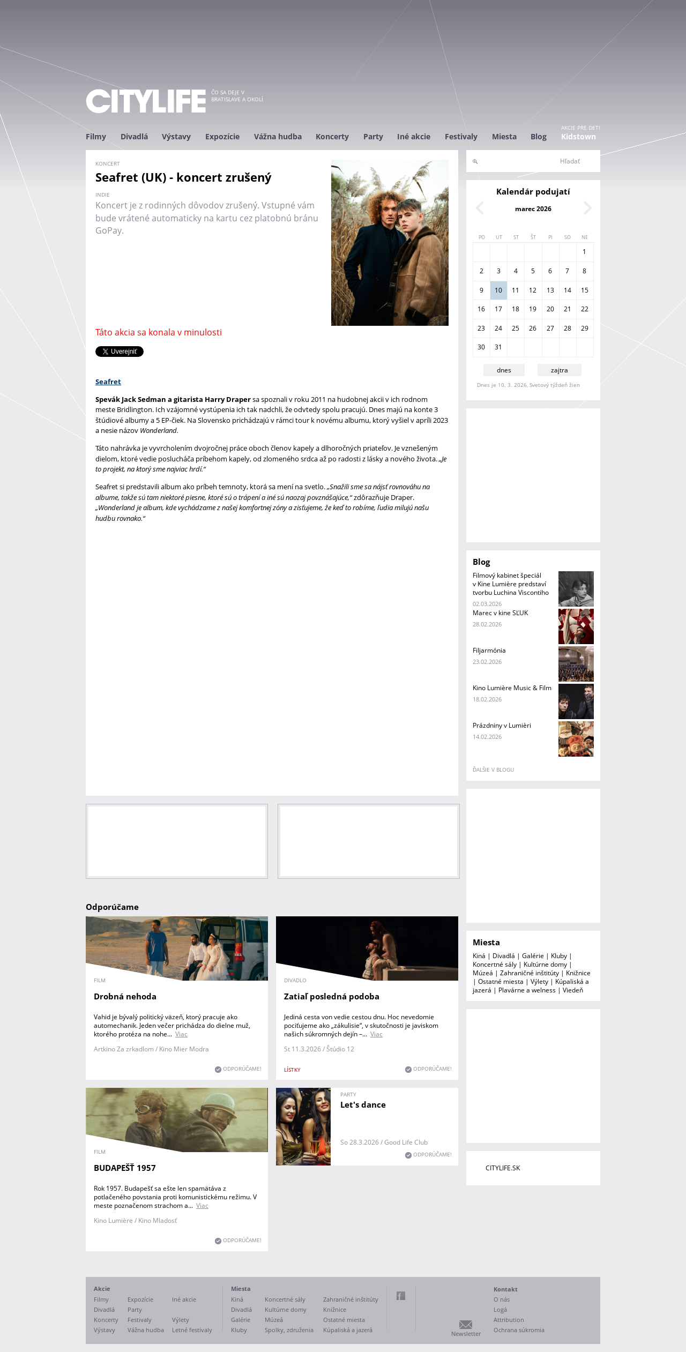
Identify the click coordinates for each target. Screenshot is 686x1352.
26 (532, 328)
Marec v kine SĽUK (500, 612)
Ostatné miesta (501, 981)
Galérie (533, 955)
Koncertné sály (495, 964)
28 (567, 328)
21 (567, 308)
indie (102, 194)
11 (515, 290)
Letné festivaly (192, 1330)
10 (498, 290)
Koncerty (332, 136)
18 (515, 308)
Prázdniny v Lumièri (502, 725)
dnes (504, 370)
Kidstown (578, 136)
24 (498, 328)
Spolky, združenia (289, 1330)
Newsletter (466, 1333)
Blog (539, 136)
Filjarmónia (489, 650)
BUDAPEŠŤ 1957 (125, 1167)
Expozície (222, 136)
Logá (500, 1309)
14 (567, 290)
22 (584, 308)
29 (584, 328)
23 (481, 328)
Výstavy (176, 136)
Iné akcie (413, 136)
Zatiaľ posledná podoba (331, 996)
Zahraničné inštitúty (529, 972)
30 (481, 347)
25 (515, 328)
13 (550, 290)
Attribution (509, 1320)
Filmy (96, 136)
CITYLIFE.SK (503, 1167)
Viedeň (573, 990)
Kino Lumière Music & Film (512, 687)
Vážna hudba (278, 136)
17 (498, 308)
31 (498, 347)
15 (584, 290)
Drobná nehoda (125, 996)
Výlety (539, 981)
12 (532, 290)
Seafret (108, 381)
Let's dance (363, 1104)
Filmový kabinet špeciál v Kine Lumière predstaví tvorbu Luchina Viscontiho (511, 584)
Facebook (401, 1296)
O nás (502, 1299)
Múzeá (483, 972)
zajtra (559, 370)
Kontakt (506, 1289)
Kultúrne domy (545, 964)
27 (550, 328)
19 (532, 308)
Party (373, 136)
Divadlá (134, 136)
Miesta (504, 136)
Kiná (479, 955)
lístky (292, 1069)
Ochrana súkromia (519, 1330)
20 (550, 308)
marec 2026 (533, 208)
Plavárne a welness (527, 990)
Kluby (559, 955)
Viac (181, 1034)
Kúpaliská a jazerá (347, 1330)
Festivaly (461, 136)
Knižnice (578, 972)
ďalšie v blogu (493, 769)
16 (481, 308)
